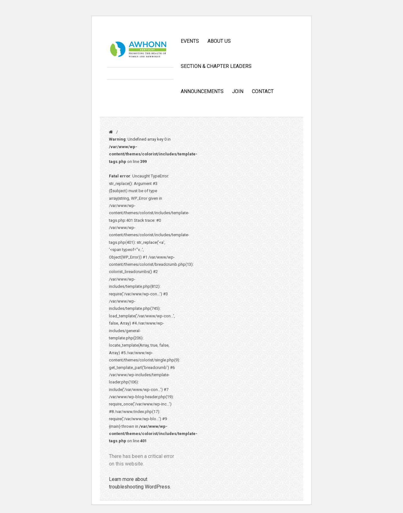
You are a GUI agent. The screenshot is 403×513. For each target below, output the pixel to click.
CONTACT (263, 91)
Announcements (202, 91)
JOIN (237, 91)
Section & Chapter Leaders (216, 66)
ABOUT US (219, 41)
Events (190, 41)
